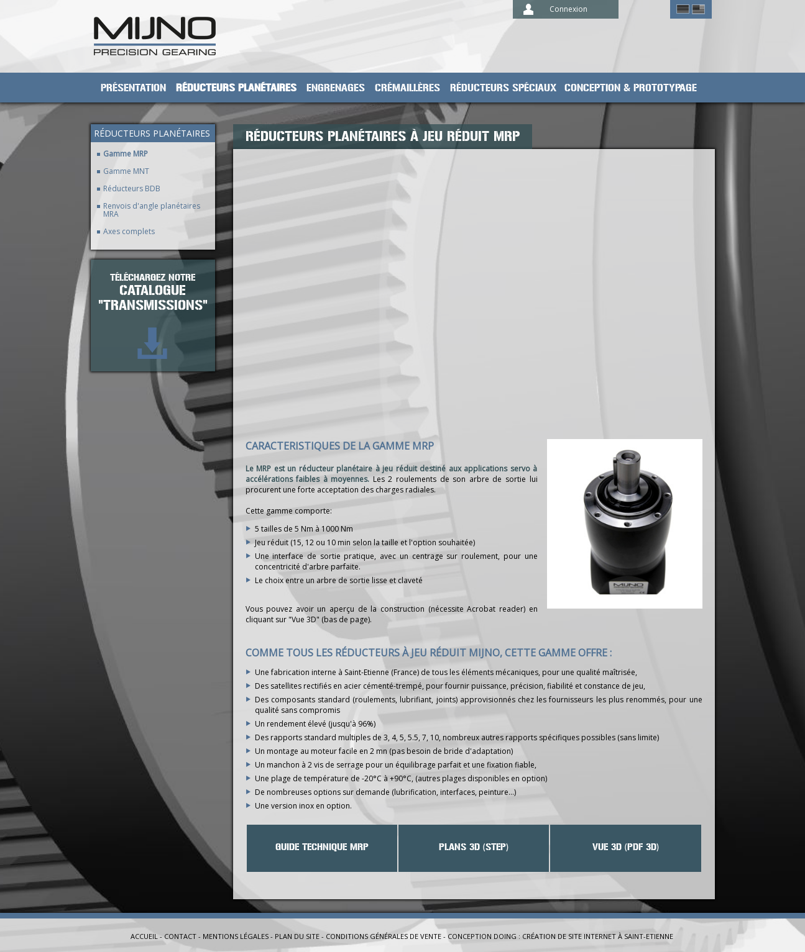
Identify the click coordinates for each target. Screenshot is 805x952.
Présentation (133, 88)
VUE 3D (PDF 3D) (625, 847)
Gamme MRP (125, 154)
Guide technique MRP (322, 847)
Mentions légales (236, 936)
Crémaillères (407, 88)
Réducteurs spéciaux (503, 88)
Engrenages (335, 88)
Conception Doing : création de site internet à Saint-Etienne (560, 936)
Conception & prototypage (630, 88)
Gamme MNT (126, 171)
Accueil (144, 936)
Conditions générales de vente (383, 936)
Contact (180, 936)
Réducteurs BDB (131, 188)
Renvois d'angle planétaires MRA (151, 210)
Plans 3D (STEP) (473, 847)
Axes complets (129, 231)
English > (698, 9)
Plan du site (297, 936)
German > (682, 9)
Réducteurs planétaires (236, 88)
